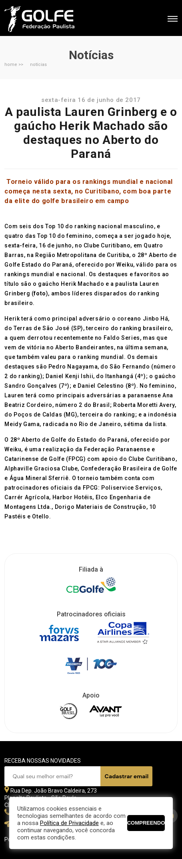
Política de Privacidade (69, 823)
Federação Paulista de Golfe (47, 19)
